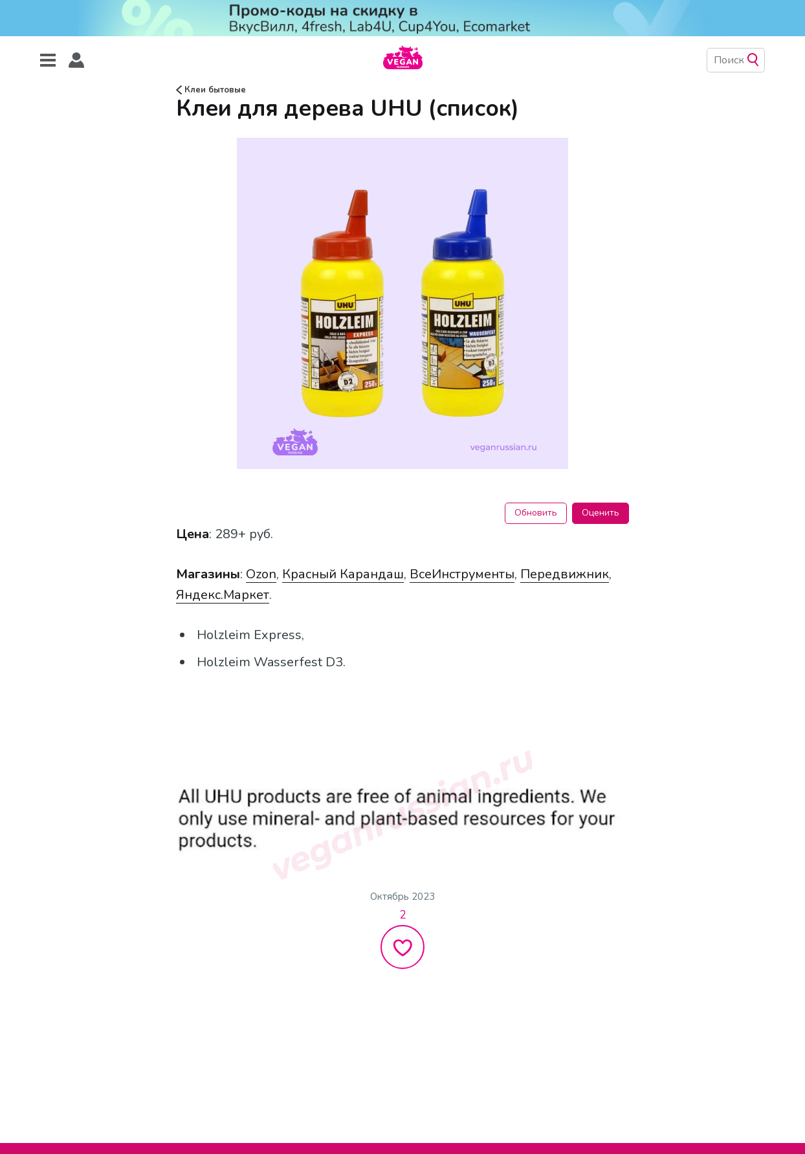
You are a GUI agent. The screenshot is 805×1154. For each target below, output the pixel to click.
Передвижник (564, 574)
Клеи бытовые (211, 90)
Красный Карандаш (343, 574)
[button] (76, 60)
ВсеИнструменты (462, 574)
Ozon (261, 574)
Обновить (535, 512)
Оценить (600, 512)
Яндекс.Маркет (222, 595)
